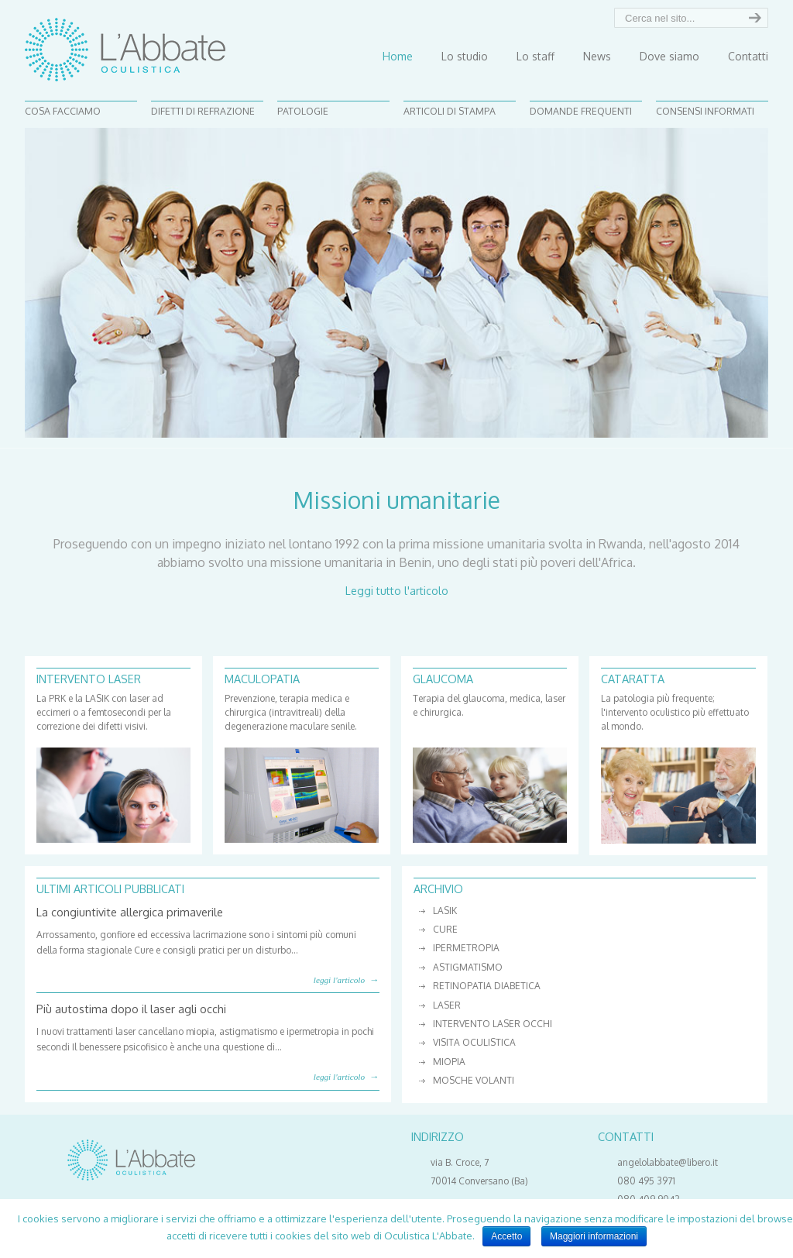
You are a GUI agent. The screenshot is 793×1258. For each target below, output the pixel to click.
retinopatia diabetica (487, 986)
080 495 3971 (646, 1181)
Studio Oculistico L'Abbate (125, 49)
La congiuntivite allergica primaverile (129, 912)
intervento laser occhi (492, 1023)
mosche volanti (473, 1080)
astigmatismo (468, 967)
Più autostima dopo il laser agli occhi (131, 1009)
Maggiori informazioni (594, 1236)
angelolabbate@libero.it (667, 1162)
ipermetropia (466, 948)
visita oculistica (474, 1042)
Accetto (506, 1236)
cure (445, 929)
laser (447, 1005)
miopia (449, 1061)
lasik (445, 910)
